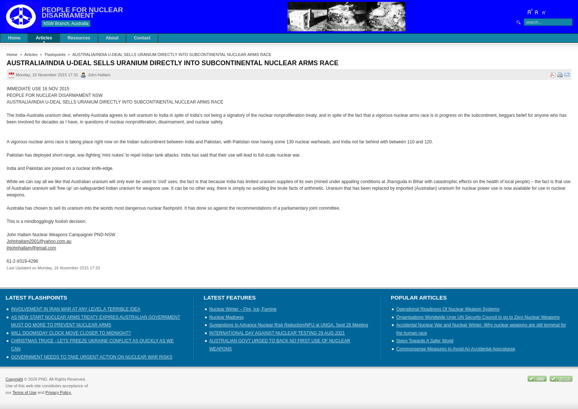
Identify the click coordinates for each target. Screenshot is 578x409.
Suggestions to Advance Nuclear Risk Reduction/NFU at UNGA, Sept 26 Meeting (288, 325)
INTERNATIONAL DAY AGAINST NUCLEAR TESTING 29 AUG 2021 (277, 333)
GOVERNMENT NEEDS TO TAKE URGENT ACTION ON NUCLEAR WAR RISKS (92, 357)
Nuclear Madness (226, 317)
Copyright (14, 379)
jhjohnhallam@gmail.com (31, 248)
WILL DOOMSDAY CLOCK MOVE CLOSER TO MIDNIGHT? (71, 333)
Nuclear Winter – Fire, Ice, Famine (243, 309)
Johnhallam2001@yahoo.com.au (39, 241)
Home (12, 54)
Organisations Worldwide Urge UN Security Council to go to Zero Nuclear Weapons (478, 317)
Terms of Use (24, 392)
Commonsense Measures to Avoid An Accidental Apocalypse (455, 349)
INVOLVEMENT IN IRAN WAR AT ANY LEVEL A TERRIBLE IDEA (75, 309)
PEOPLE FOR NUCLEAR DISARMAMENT (82, 12)
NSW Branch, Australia (65, 23)
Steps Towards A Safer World (424, 340)
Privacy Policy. (58, 392)
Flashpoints (55, 54)
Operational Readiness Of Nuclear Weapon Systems (447, 309)
